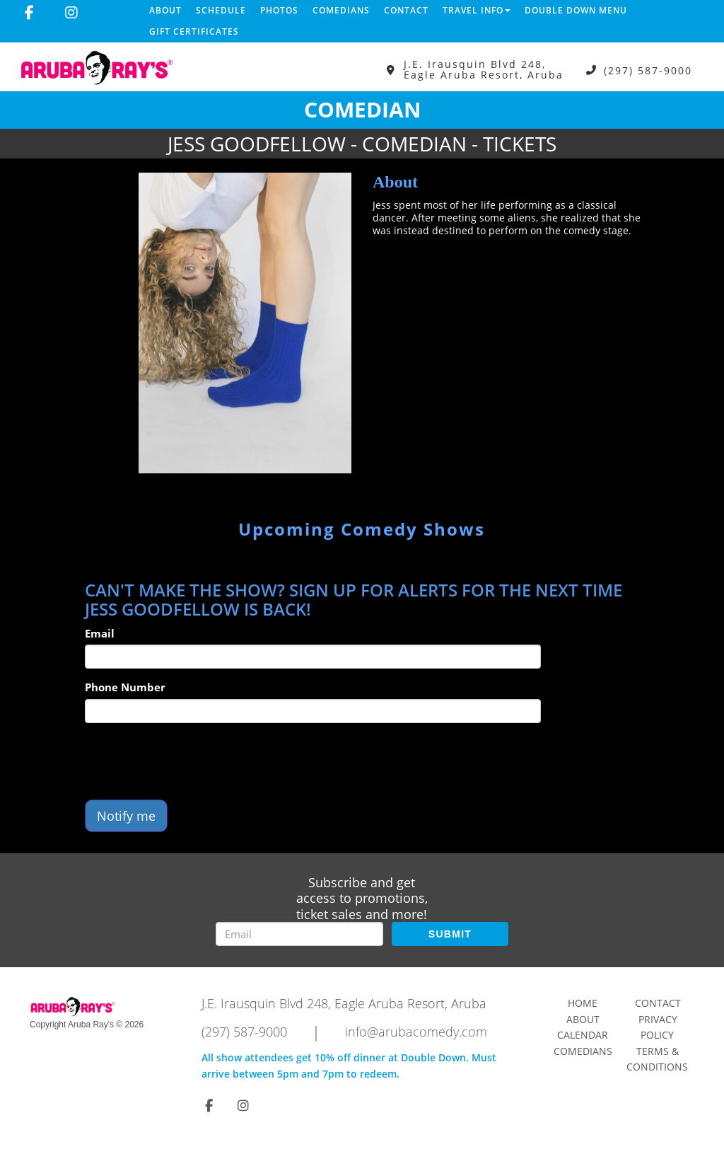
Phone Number (125, 687)
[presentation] (192, 761)
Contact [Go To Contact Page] (658, 1003)
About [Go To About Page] (583, 1019)
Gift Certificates (194, 31)
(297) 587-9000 (648, 69)
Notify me (126, 815)
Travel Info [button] (476, 10)
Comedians (341, 10)
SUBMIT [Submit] (450, 934)
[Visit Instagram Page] (71, 13)
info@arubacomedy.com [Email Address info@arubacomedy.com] (416, 1031)
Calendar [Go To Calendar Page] (582, 1035)
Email (100, 633)
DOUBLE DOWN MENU (576, 10)
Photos (279, 10)
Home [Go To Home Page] (582, 1003)
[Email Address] (299, 934)
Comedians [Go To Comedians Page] (583, 1051)
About (165, 10)
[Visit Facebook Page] (29, 13)
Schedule (221, 10)
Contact (406, 10)
